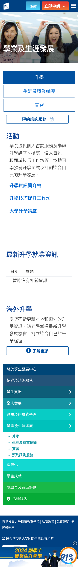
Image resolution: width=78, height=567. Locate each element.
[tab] (39, 369)
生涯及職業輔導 (24, 442)
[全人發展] (66, 405)
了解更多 (37, 351)
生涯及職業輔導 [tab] (39, 91)
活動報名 (17, 498)
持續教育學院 (30, 521)
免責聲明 (63, 521)
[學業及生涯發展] (66, 428)
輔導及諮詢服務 (20, 380)
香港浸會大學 (11, 521)
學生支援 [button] (14, 391)
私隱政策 (48, 521)
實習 (15, 449)
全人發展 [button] (14, 403)
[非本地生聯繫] (66, 394)
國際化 (12, 464)
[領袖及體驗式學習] (66, 416)
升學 (15, 436)
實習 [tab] (39, 105)
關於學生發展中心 (22, 369)
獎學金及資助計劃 (22, 487)
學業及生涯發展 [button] (20, 425)
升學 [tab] (39, 77)
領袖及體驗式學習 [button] (22, 414)
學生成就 (14, 476)
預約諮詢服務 (37, 119)
